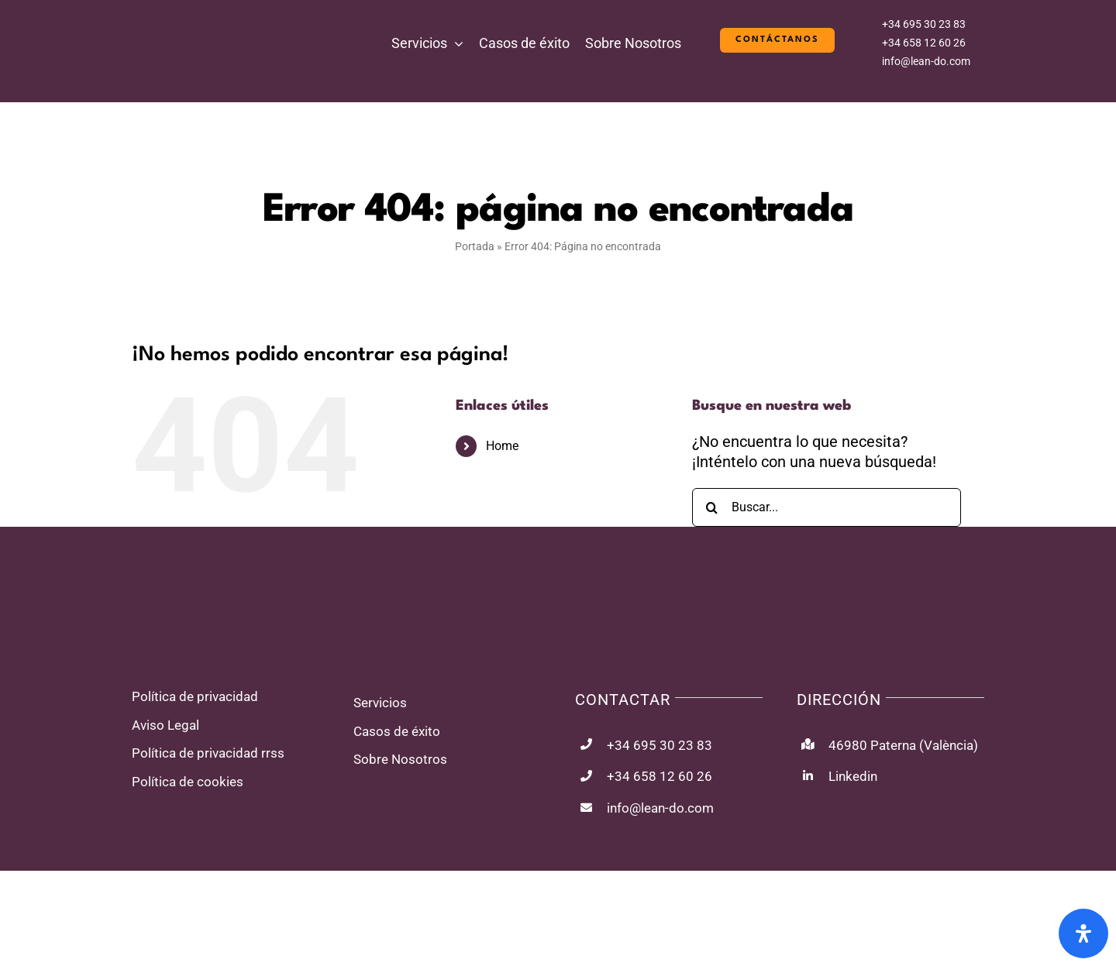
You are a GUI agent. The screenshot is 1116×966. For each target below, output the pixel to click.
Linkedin (852, 776)
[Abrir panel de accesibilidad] (1083, 933)
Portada (474, 246)
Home (502, 445)
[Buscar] (711, 507)
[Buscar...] (826, 507)
